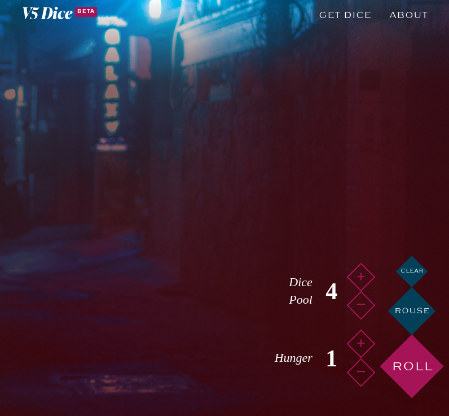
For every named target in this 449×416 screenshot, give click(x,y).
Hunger (293, 358)
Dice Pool (300, 290)
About (408, 15)
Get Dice (345, 15)
